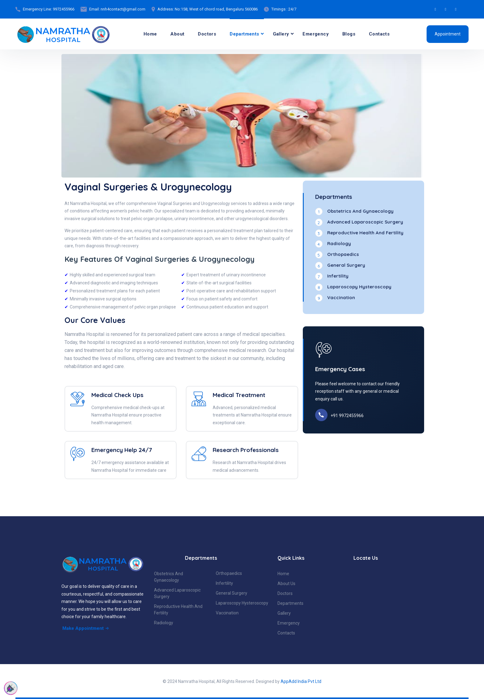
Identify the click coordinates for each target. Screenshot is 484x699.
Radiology (163, 622)
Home (150, 34)
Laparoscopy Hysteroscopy (242, 603)
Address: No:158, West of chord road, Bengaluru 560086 (207, 9)
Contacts (379, 34)
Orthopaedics (229, 573)
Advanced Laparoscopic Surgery (177, 593)
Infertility (224, 583)
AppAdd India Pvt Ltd (301, 681)
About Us (286, 583)
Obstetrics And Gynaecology (168, 577)
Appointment (448, 33)
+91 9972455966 (347, 415)
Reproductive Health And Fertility (178, 609)
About (177, 34)
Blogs (348, 34)
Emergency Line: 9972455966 (48, 9)
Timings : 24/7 (283, 9)
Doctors (207, 34)
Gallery (281, 34)
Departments (244, 34)
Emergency (315, 34)
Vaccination (227, 612)
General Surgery (231, 593)
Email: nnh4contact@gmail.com (117, 9)
